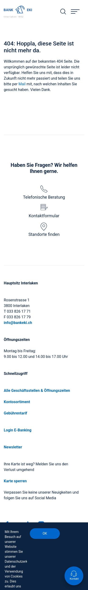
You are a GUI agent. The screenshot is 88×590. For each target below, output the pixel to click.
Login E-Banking (17, 430)
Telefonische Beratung (44, 192)
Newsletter (13, 447)
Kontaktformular (44, 211)
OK (45, 533)
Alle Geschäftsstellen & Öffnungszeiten (37, 390)
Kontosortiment (17, 402)
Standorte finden (44, 230)
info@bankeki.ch (18, 322)
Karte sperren (15, 481)
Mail (23, 84)
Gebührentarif (15, 413)
